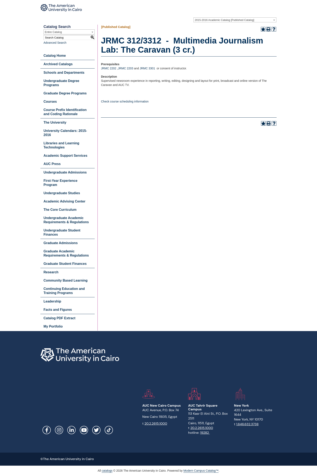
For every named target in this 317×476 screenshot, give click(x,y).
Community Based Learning (65, 280)
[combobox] (235, 19)
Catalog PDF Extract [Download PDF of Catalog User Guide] (59, 318)
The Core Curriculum (60, 209)
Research (51, 272)
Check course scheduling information (125, 101)
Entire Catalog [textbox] (53, 32)
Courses (50, 101)
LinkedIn (71, 430)
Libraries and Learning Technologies (61, 145)
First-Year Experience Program (60, 183)
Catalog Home (55, 55)
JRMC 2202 (108, 68)
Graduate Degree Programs (65, 93)
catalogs (107, 470)
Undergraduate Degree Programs (61, 83)
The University (55, 122)
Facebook (46, 430)
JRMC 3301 (147, 68)
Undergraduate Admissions (65, 172)
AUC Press (52, 164)
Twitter (96, 430)
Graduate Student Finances (65, 263)
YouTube (84, 430)
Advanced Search (55, 42)
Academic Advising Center (64, 201)
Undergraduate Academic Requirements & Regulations (66, 220)
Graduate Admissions (61, 243)
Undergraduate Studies (62, 193)
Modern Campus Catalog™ (201, 470)
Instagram (59, 430)
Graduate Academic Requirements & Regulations (66, 253)
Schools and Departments (64, 72)
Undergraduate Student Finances (62, 232)
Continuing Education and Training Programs (64, 291)
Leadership (52, 301)
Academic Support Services (65, 155)
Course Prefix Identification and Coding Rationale (65, 112)
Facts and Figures (58, 309)
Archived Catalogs (58, 64)
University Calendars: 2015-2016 (65, 133)
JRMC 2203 (125, 68)
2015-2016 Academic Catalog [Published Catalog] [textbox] (224, 20)
